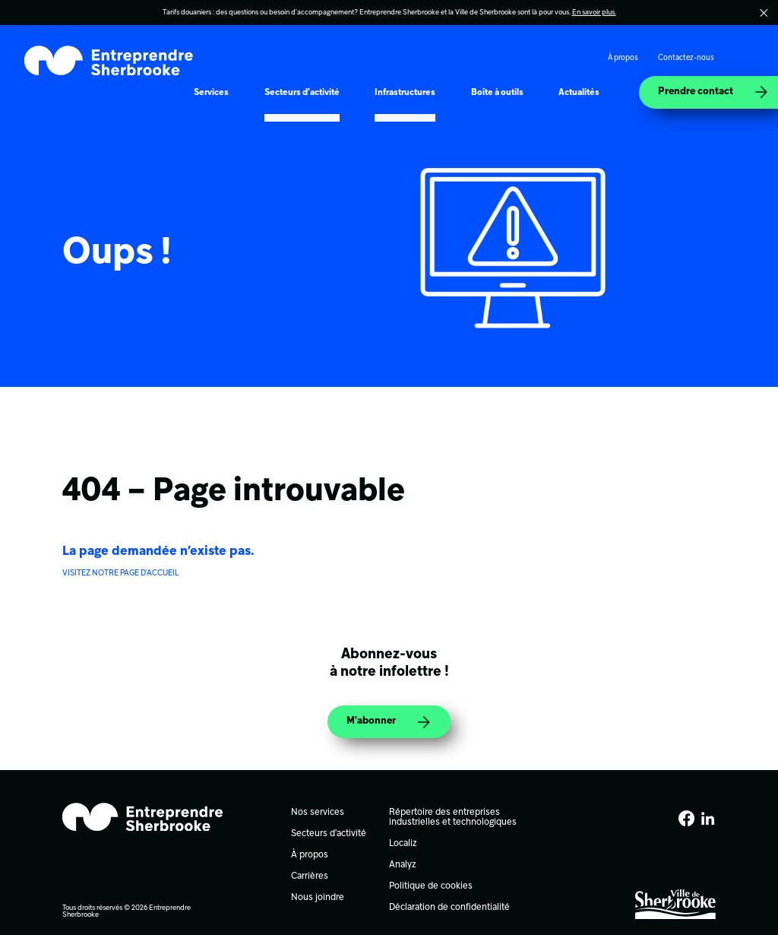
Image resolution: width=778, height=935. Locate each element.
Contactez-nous (686, 58)
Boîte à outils (497, 93)
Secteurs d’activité (302, 93)
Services (211, 93)
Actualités (578, 93)
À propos (623, 58)
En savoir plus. (594, 12)
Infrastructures (405, 93)
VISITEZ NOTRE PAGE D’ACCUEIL (120, 573)
